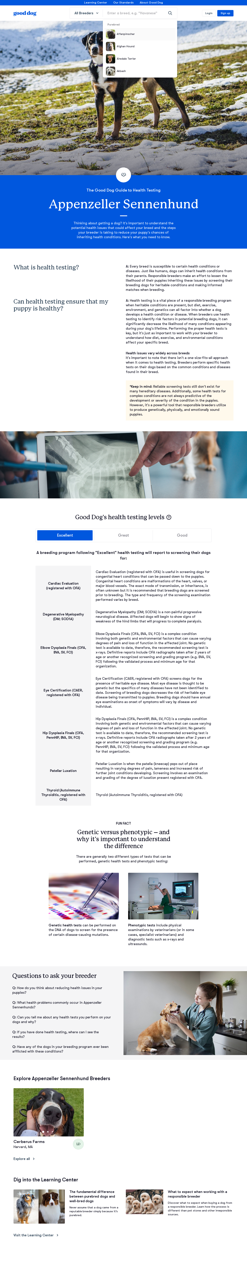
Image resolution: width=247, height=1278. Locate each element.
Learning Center (95, 2)
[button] (169, 517)
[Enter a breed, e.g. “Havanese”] (140, 13)
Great (123, 535)
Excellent (65, 535)
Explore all (25, 1159)
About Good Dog (151, 2)
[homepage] (25, 13)
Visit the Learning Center (37, 1235)
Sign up (225, 13)
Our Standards (123, 2)
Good (182, 535)
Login (208, 13)
